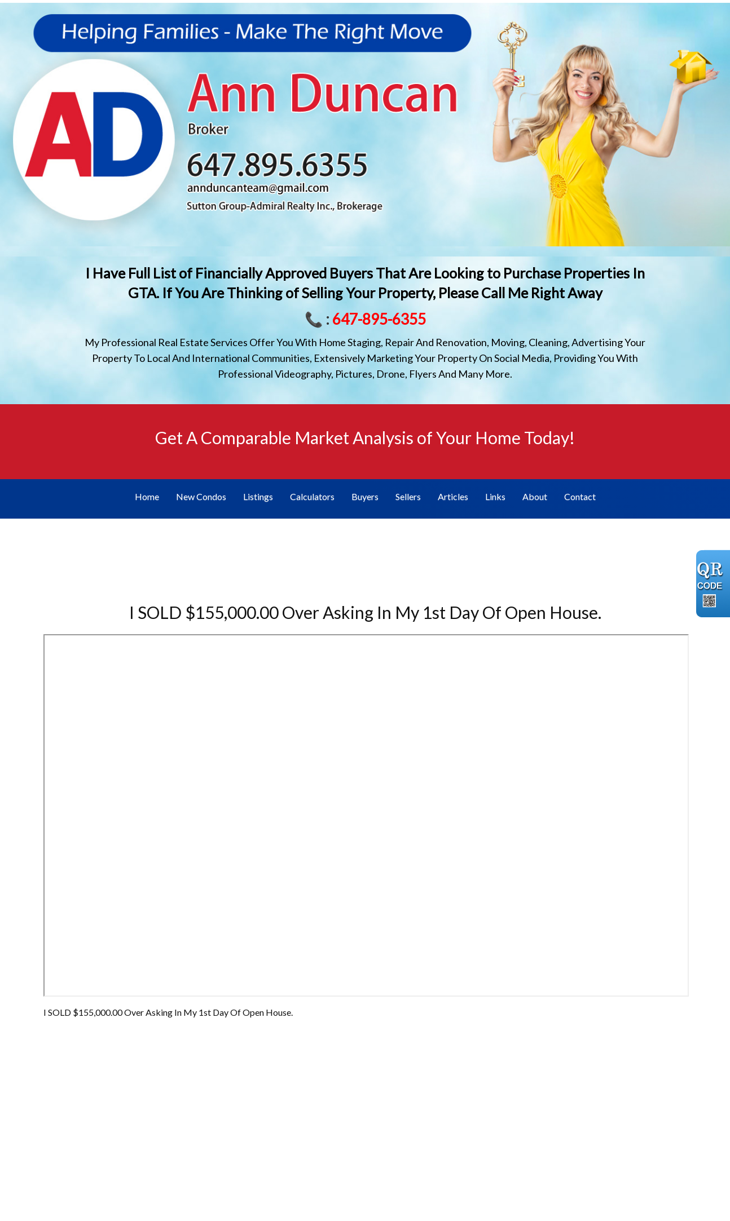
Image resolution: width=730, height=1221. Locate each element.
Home (147, 496)
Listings (258, 496)
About (534, 496)
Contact (580, 496)
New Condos (201, 496)
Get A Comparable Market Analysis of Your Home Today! (365, 437)
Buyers (365, 496)
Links (495, 496)
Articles (453, 496)
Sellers (408, 496)
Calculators (312, 496)
